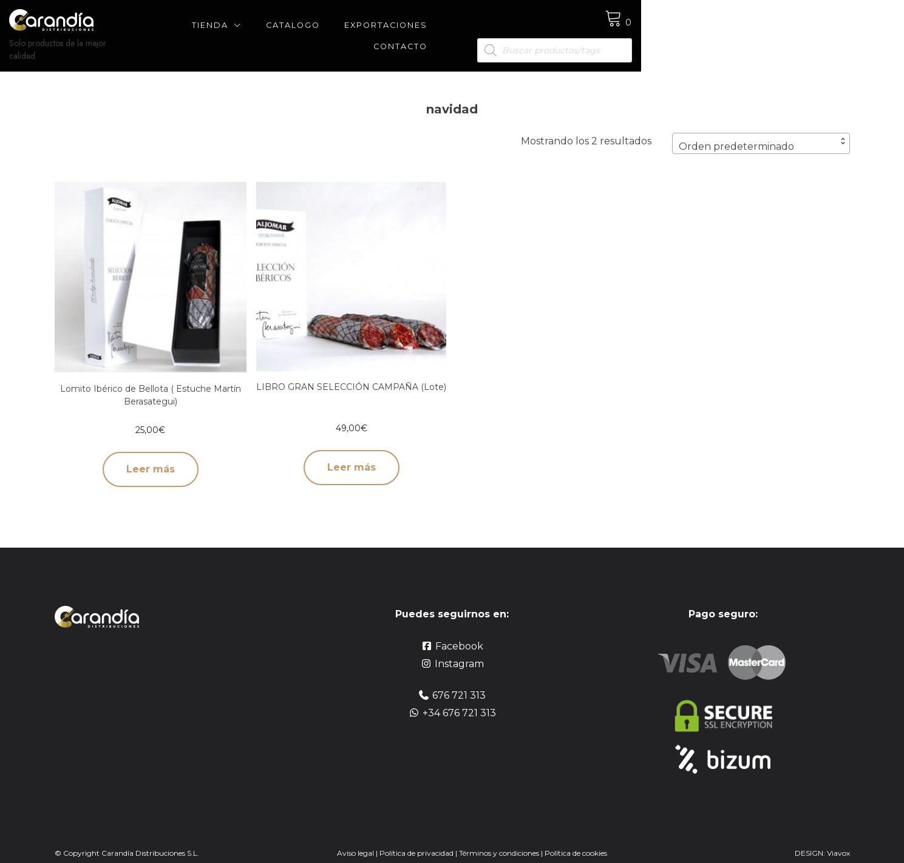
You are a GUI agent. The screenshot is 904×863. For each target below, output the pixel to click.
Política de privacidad (416, 840)
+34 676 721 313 (459, 700)
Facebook (459, 633)
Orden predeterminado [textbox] (736, 133)
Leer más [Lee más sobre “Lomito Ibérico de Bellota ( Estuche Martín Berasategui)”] (150, 456)
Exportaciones (481, 29)
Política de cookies (576, 840)
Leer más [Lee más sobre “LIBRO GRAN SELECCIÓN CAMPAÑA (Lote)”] (351, 454)
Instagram (459, 651)
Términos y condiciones (500, 840)
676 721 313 (459, 682)
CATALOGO (389, 29)
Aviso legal (355, 840)
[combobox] (761, 130)
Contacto (575, 29)
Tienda (306, 29)
